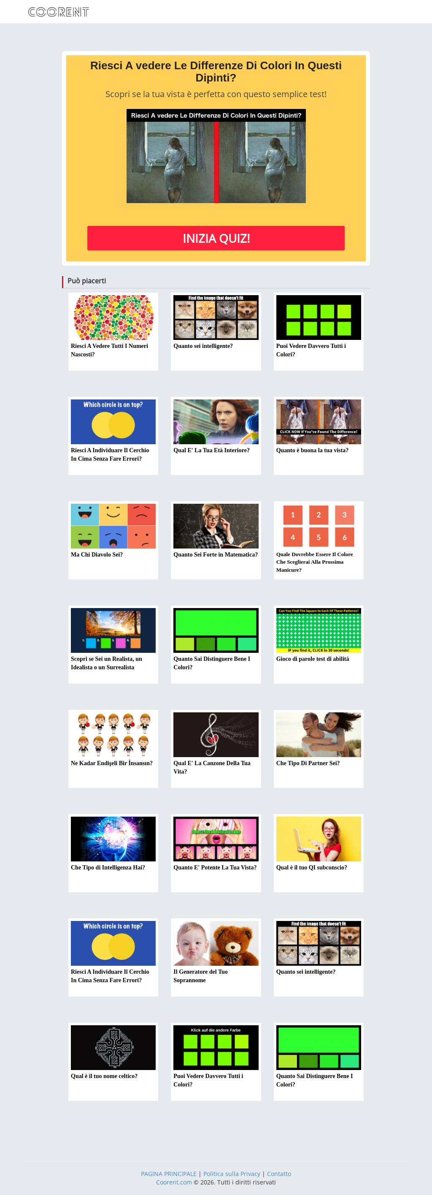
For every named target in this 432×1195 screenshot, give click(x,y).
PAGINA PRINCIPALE (169, 1174)
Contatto (279, 1174)
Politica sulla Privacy (231, 1174)
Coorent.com (174, 1182)
